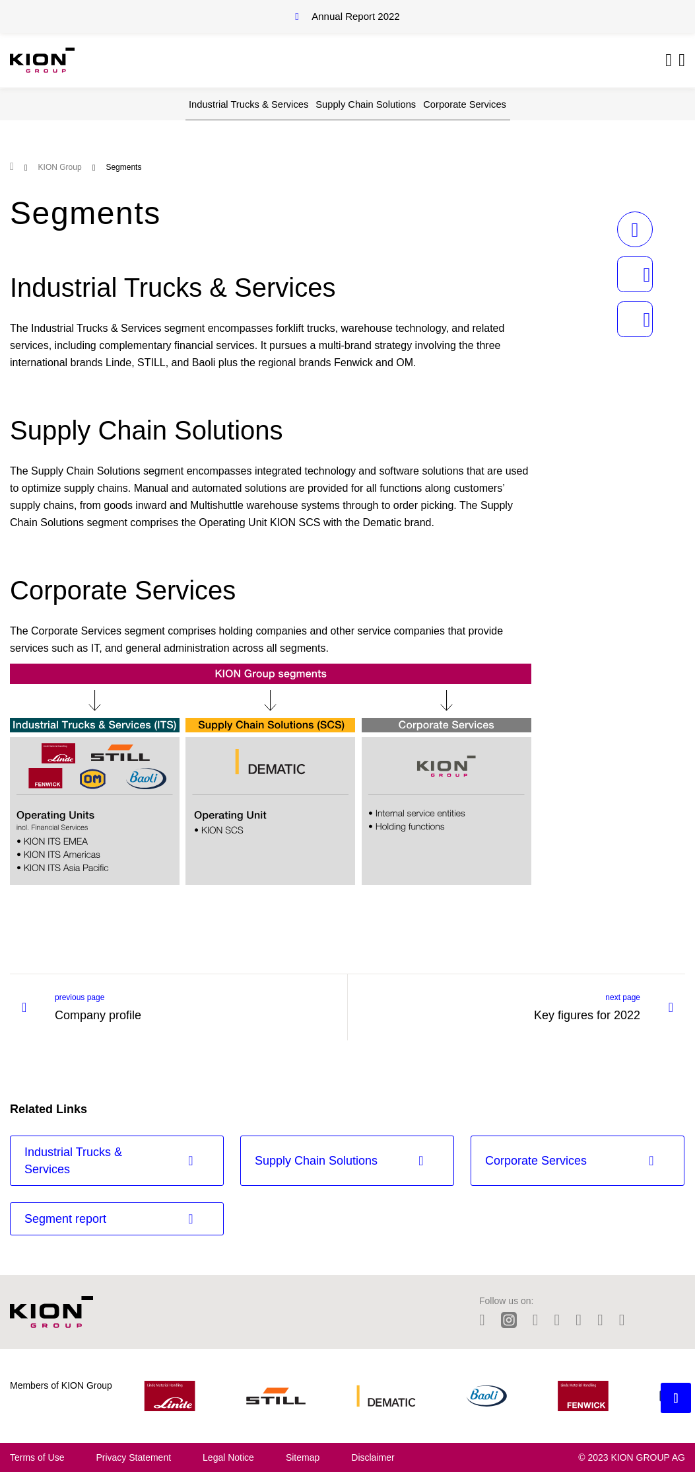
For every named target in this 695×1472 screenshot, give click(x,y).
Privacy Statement (133, 1457)
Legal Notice (228, 1457)
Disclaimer (372, 1457)
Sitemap (302, 1457)
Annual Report (355, 16)
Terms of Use (37, 1457)
